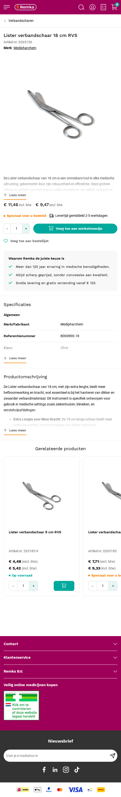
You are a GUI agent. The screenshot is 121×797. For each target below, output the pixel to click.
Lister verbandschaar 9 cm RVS (35, 532)
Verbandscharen (21, 21)
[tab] (60, 644)
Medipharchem (25, 48)
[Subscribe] (113, 756)
